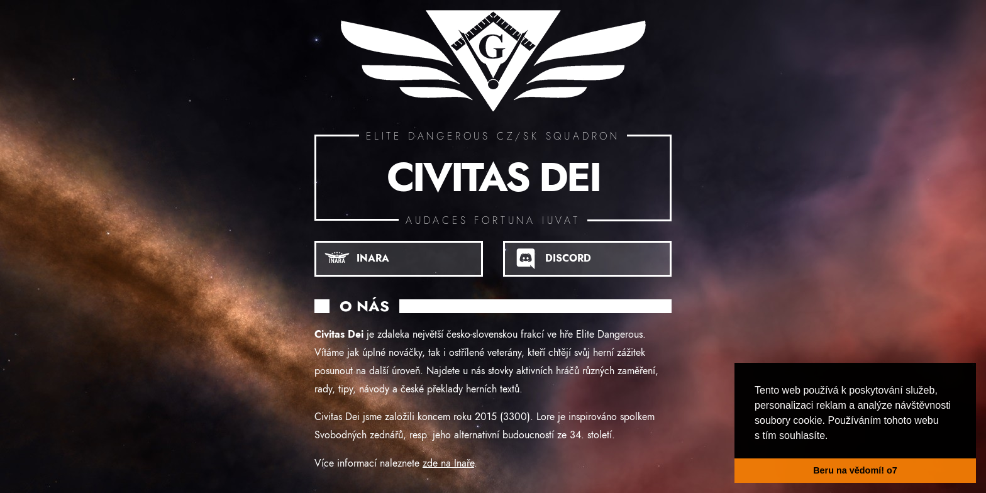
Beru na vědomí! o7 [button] (855, 470)
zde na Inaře (448, 463)
